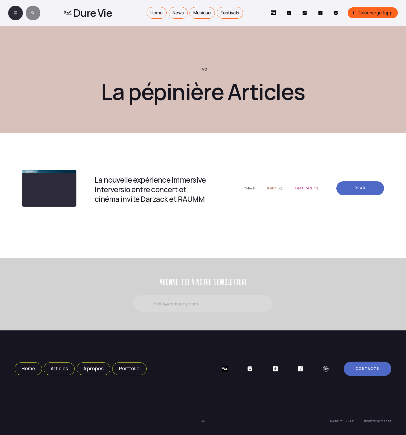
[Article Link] (49, 188)
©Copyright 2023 (377, 421)
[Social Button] (273, 13)
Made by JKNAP (342, 421)
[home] (87, 13)
